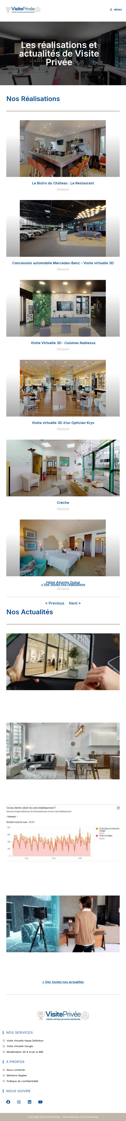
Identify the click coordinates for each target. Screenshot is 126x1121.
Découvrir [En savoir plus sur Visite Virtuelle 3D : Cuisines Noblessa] (63, 349)
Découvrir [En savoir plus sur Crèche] (63, 508)
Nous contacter (16, 1069)
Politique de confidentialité (22, 1081)
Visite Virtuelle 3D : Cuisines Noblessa (63, 343)
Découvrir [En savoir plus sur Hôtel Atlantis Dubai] (63, 588)
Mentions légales (17, 1075)
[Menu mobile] (116, 9)
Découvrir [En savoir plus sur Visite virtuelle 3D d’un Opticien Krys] (63, 428)
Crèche (63, 503)
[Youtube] (40, 1102)
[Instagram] (19, 1102)
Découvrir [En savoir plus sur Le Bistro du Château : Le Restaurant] (63, 189)
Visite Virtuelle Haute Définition (25, 1040)
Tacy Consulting (89, 1116)
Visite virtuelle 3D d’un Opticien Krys (63, 423)
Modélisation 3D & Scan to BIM (25, 1051)
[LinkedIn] (29, 1102)
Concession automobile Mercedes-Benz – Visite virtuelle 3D (63, 263)
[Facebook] (8, 1102)
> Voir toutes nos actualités (63, 982)
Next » (75, 603)
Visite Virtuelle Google (20, 1046)
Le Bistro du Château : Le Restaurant (63, 183)
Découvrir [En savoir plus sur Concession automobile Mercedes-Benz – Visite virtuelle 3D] (63, 269)
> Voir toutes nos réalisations (63, 584)
